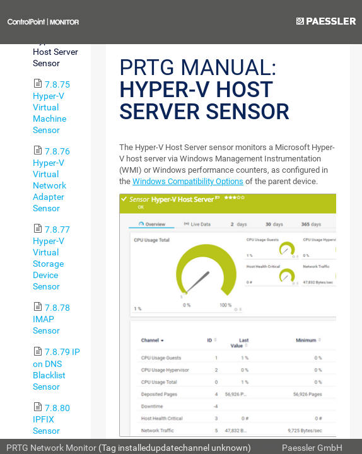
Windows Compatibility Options (187, 181)
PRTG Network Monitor (51, 448)
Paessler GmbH (312, 448)
